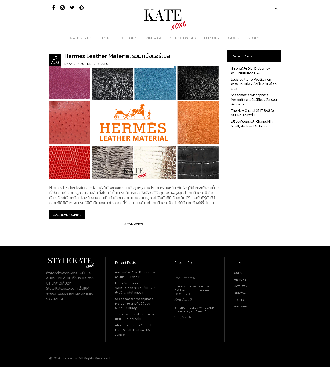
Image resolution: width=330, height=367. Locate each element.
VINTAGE (240, 306)
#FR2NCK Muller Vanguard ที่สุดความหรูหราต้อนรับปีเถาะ (194, 310)
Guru (104, 64)
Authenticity (89, 64)
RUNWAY (240, 293)
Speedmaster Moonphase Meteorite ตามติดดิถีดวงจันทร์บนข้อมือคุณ (254, 99)
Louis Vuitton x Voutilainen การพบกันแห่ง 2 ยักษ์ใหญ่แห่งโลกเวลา (254, 84)
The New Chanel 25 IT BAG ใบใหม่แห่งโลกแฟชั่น (252, 112)
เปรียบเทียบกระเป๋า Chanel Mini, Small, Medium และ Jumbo (252, 123)
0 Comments (134, 224)
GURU (238, 273)
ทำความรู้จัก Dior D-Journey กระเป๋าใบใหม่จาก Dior (250, 70)
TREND (239, 300)
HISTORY (240, 279)
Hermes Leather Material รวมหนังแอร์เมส (117, 56)
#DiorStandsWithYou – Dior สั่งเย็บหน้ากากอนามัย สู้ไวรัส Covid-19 (193, 290)
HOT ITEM (241, 286)
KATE (72, 64)
